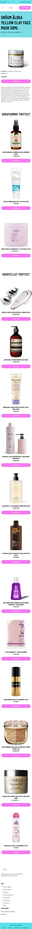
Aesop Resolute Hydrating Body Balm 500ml (16, 360)
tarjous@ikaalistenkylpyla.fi (25, 2)
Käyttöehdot (25, 927)
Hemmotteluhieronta (8, 895)
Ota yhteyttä (17, 927)
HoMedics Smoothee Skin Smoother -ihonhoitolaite (16, 312)
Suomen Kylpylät (7, 887)
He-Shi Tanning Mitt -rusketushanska (16, 652)
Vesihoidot (5, 892)
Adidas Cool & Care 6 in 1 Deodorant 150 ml (16, 846)
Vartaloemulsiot (17, 71)
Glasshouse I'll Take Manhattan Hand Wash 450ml (16, 506)
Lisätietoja (16, 81)
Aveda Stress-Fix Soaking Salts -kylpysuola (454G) (16, 249)
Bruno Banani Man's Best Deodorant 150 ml (16, 699)
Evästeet (10, 927)
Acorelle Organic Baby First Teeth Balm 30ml (16, 201)
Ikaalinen (4, 2)
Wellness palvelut (7, 889)
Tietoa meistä (6, 900)
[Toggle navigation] (3, 7)
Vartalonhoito (10, 71)
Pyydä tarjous (25, 7)
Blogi (4, 905)
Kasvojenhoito (6, 897)
